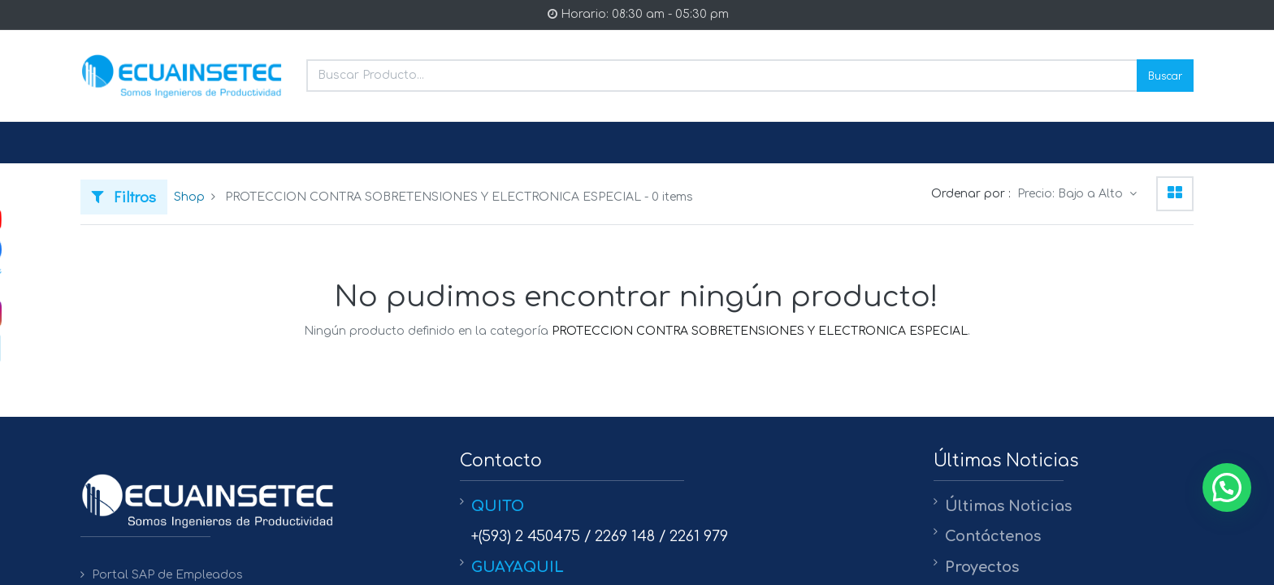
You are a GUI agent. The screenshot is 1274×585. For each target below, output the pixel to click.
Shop (189, 197)
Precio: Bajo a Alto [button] (1071, 194)
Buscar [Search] (1165, 75)
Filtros (124, 196)
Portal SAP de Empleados (167, 575)
